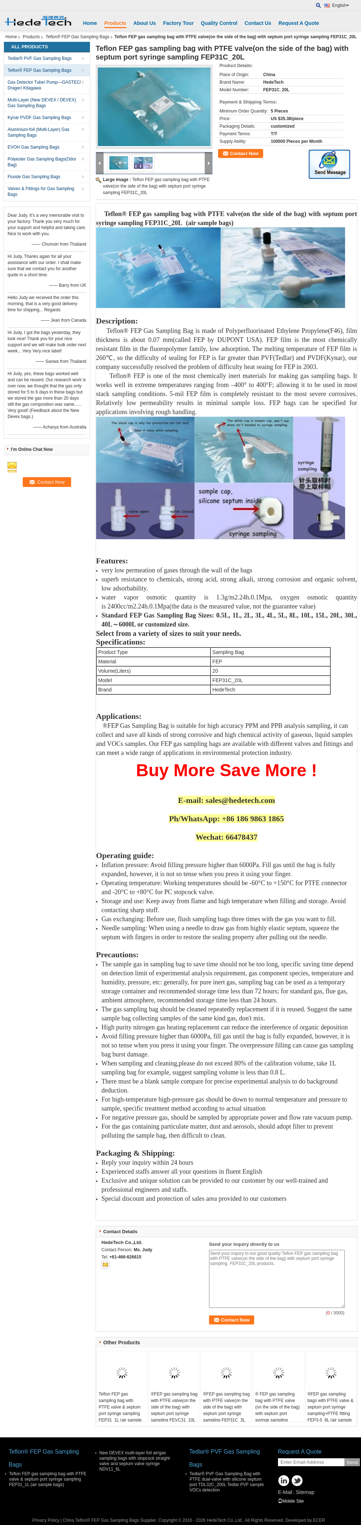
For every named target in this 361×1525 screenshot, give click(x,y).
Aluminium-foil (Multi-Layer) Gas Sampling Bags (38, 132)
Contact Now (244, 153)
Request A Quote (298, 23)
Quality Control (219, 23)
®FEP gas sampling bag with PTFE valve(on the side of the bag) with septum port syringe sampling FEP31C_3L (226, 1407)
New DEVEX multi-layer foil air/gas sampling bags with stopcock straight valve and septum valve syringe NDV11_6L (134, 1461)
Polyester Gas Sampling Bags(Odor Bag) (42, 162)
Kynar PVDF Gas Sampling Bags (39, 117)
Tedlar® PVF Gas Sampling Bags (40, 58)
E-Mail (285, 1492)
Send (352, 1462)
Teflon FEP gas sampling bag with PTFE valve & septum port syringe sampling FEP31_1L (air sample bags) (120, 1410)
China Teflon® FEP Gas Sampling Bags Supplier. (110, 1520)
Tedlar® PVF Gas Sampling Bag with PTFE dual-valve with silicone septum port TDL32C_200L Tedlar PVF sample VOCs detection (227, 1482)
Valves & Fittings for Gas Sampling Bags (41, 191)
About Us (145, 23)
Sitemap (305, 1492)
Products (115, 23)
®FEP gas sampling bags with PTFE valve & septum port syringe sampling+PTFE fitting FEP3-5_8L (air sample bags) (330, 1410)
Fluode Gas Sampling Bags (34, 176)
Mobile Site (291, 1501)
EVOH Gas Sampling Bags (33, 147)
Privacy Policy (46, 1520)
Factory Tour (178, 23)
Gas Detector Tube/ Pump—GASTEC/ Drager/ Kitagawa (44, 85)
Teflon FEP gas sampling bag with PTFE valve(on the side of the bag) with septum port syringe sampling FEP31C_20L (156, 186)
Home (90, 23)
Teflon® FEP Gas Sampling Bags (77, 36)
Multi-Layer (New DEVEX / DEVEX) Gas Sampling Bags (42, 102)
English (340, 5)
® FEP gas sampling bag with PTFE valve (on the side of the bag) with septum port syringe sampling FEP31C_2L (277, 1410)
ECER (319, 1520)
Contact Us (257, 23)
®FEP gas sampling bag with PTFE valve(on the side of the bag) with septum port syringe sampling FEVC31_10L (174, 1407)
